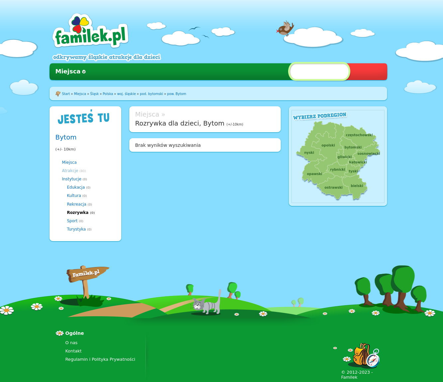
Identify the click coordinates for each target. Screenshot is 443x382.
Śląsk (94, 94)
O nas (71, 342)
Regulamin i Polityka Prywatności (100, 359)
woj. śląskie (126, 94)
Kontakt (73, 350)
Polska (108, 94)
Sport (72, 221)
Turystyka (76, 229)
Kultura (74, 195)
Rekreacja (76, 204)
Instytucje (71, 179)
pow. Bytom (176, 94)
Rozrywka (78, 212)
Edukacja (76, 187)
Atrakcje (70, 170)
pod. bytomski (151, 94)
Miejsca (68, 71)
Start (66, 94)
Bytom (66, 137)
